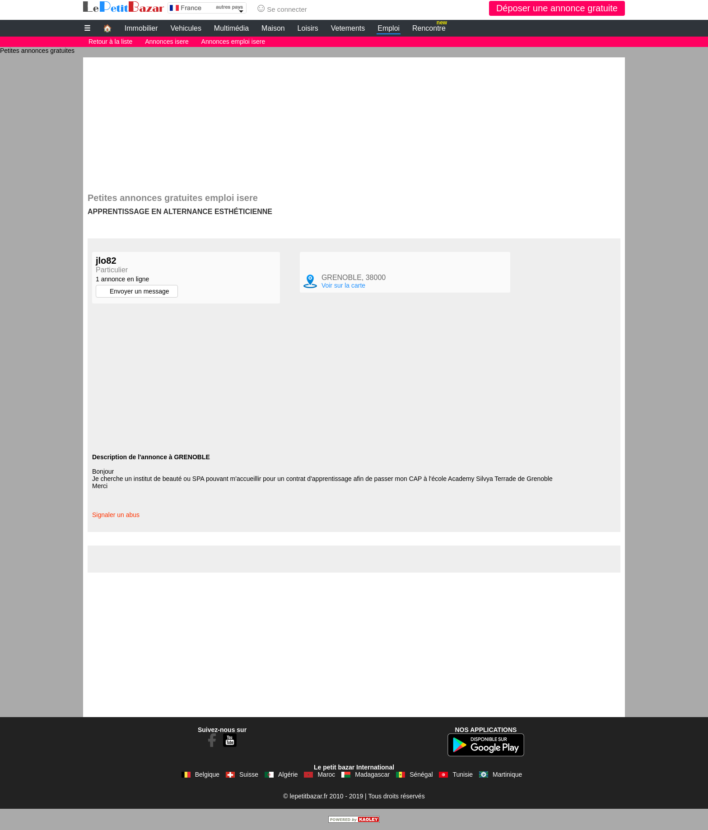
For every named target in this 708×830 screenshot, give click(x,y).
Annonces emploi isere (233, 41)
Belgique (207, 774)
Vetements (348, 28)
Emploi (388, 28)
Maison (273, 28)
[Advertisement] (354, 120)
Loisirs (308, 28)
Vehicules (185, 28)
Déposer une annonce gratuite (557, 8)
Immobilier (141, 28)
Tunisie (462, 774)
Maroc (326, 774)
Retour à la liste (110, 41)
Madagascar (372, 774)
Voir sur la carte (343, 285)
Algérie (288, 774)
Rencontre (429, 27)
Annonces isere (167, 41)
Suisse (248, 774)
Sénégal (421, 774)
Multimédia (231, 28)
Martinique (507, 774)
